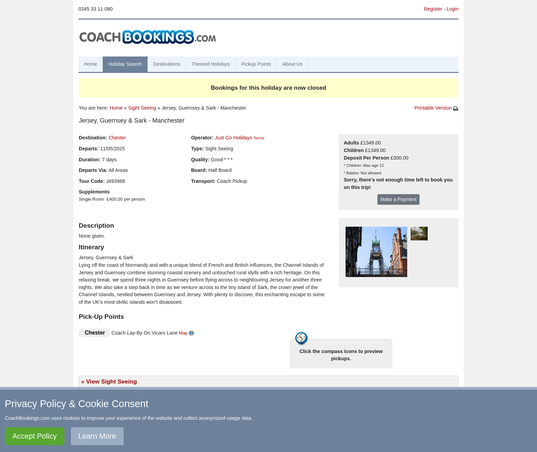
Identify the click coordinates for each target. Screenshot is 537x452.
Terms (258, 138)
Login (453, 9)
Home (90, 64)
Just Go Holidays (233, 137)
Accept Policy (34, 436)
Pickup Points (256, 64)
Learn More (97, 436)
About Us (292, 64)
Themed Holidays (210, 64)
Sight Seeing (142, 108)
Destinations (166, 64)
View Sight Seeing (111, 381)
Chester (117, 137)
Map (183, 333)
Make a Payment (398, 199)
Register (433, 9)
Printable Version (436, 108)
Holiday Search (125, 64)
